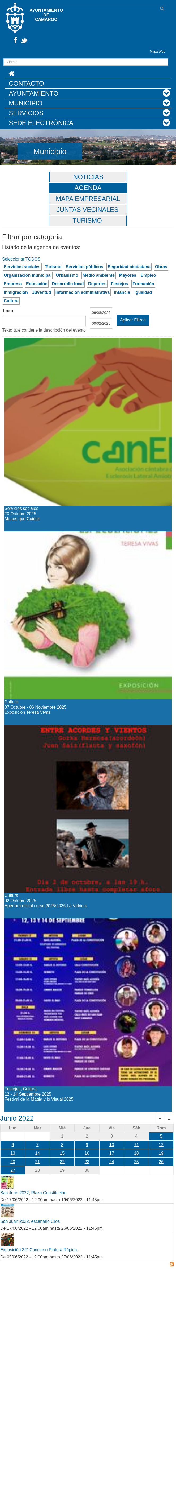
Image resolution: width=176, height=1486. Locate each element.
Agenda (88, 187)
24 (111, 1161)
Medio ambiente (99, 275)
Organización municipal (27, 275)
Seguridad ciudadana (129, 267)
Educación (37, 284)
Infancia (122, 292)
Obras (161, 267)
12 (161, 1144)
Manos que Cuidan (40, 342)
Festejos (119, 284)
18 (136, 1153)
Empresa (13, 284)
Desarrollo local (68, 284)
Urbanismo (67, 275)
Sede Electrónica (41, 122)
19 (161, 1153)
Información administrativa (82, 292)
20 (12, 1161)
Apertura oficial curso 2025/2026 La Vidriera (87, 729)
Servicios (26, 113)
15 (62, 1153)
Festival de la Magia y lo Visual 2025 (73, 923)
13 (12, 1153)
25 (136, 1161)
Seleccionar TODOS (21, 259)
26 (161, 1161)
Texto (7, 310)
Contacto (26, 83)
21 (37, 1161)
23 (87, 1161)
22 (62, 1161)
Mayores (127, 275)
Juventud (41, 292)
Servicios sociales (22, 267)
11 (136, 1144)
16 (87, 1153)
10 (111, 1144)
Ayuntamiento (33, 93)
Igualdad (143, 292)
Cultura (11, 301)
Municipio (25, 103)
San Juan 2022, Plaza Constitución (33, 1193)
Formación (143, 284)
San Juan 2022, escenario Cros (30, 1221)
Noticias (88, 176)
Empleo (148, 275)
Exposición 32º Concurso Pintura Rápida (38, 1250)
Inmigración (16, 292)
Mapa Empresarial (88, 198)
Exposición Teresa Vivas (50, 536)
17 (111, 1153)
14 (37, 1153)
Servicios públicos (84, 267)
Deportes (97, 284)
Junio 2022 (17, 1118)
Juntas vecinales (87, 209)
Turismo (87, 220)
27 (12, 1170)
